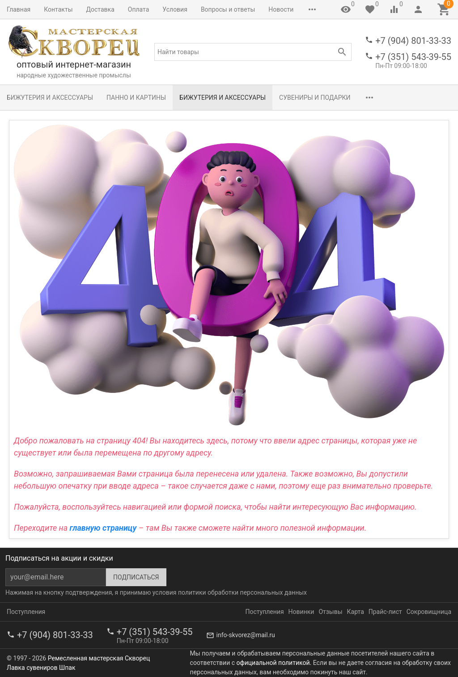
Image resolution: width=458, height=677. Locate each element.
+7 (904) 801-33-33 (413, 40)
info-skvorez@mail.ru (245, 635)
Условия (174, 9)
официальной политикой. (274, 662)
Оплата (138, 9)
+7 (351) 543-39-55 (413, 56)
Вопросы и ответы (228, 9)
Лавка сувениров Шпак (41, 667)
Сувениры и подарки (314, 97)
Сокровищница (429, 611)
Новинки (301, 611)
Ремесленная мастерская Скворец (99, 658)
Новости (280, 9)
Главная (18, 9)
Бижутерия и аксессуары (50, 97)
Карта (355, 611)
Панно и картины (136, 97)
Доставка (100, 9)
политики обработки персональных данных (242, 592)
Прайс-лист (385, 611)
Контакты (58, 9)
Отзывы (330, 611)
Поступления (26, 611)
